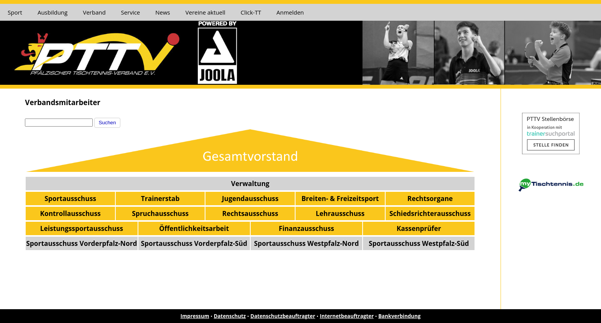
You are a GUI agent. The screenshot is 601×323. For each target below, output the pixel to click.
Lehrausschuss (340, 213)
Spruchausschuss (160, 213)
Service (130, 12)
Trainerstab (160, 198)
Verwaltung (250, 183)
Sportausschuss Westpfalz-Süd (419, 243)
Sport (15, 12)
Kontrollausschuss (70, 213)
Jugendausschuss (250, 198)
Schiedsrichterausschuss (430, 213)
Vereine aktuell (205, 12)
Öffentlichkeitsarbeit (194, 228)
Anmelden (290, 12)
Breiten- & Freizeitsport (340, 198)
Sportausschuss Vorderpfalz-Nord (81, 243)
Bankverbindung (399, 316)
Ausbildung (52, 12)
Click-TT (251, 12)
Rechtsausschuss (250, 213)
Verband (94, 12)
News (162, 12)
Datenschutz (230, 316)
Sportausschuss (70, 198)
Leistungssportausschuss (81, 228)
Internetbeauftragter (347, 316)
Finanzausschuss (306, 228)
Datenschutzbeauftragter (282, 316)
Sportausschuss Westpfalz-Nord (306, 243)
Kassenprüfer (419, 228)
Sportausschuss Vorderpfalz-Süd (194, 243)
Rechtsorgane (430, 198)
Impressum (195, 316)
